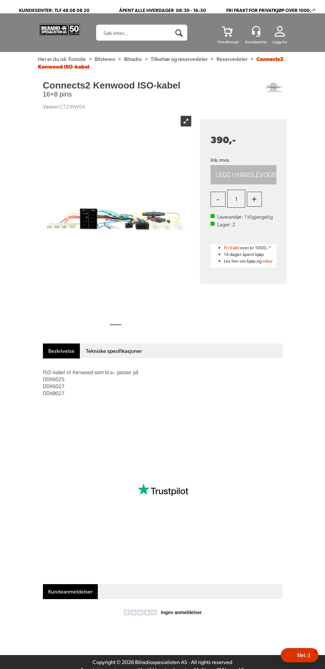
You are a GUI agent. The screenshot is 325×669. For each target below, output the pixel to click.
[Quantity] (236, 199)
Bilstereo (105, 58)
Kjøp (244, 174)
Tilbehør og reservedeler (179, 58)
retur (268, 261)
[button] (299, 655)
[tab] (61, 350)
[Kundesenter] (256, 31)
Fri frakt (231, 247)
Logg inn (279, 41)
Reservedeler (232, 58)
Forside (77, 58)
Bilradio (133, 58)
